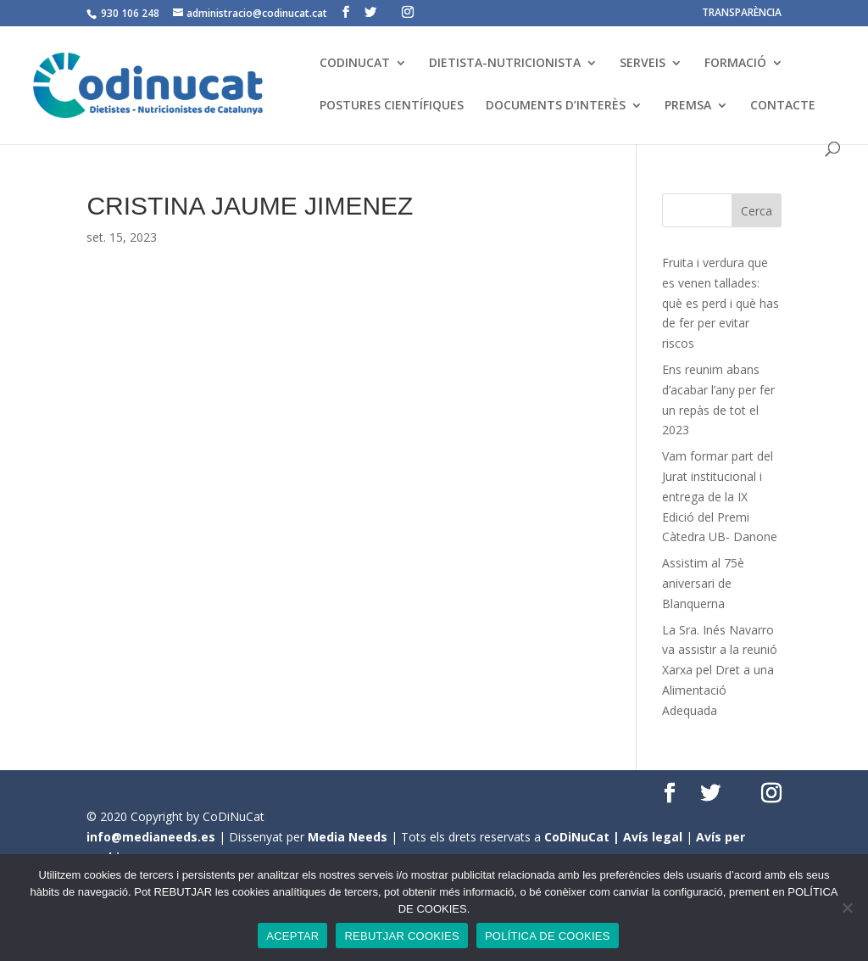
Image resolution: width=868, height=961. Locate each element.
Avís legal (652, 837)
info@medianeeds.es (150, 837)
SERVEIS (642, 63)
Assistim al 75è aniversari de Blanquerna (703, 583)
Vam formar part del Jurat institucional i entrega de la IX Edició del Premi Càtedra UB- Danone (719, 496)
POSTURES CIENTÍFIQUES (392, 106)
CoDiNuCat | (583, 837)
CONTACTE (782, 106)
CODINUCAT (355, 63)
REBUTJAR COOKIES (401, 936)
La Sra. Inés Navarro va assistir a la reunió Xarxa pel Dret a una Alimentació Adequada (719, 670)
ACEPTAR (292, 936)
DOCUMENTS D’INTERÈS (556, 106)
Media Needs (347, 837)
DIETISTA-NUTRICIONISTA (505, 63)
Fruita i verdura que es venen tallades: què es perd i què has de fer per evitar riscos (720, 302)
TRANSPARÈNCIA (742, 14)
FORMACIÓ (735, 63)
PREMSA (688, 106)
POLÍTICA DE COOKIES (547, 936)
